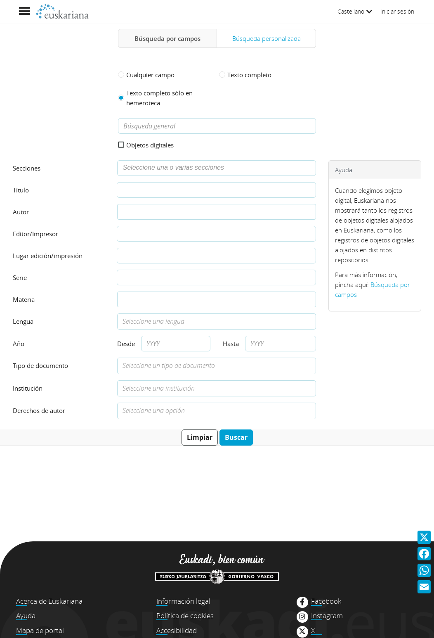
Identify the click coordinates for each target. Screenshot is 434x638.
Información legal (183, 601)
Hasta (231, 343)
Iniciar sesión (397, 11)
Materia (24, 299)
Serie (20, 277)
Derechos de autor (39, 410)
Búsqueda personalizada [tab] (266, 38)
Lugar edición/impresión (48, 255)
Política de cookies (185, 615)
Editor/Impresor (35, 234)
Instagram (327, 616)
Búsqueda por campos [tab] (167, 38)
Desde (126, 343)
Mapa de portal (40, 630)
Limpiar (199, 437)
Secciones (26, 168)
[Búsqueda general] (217, 126)
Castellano (354, 11)
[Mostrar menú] (24, 11)
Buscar (236, 437)
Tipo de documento (40, 365)
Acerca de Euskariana (49, 601)
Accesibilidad (176, 630)
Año (18, 343)
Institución (27, 388)
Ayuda (25, 615)
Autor (21, 212)
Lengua (23, 321)
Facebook (326, 601)
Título (21, 190)
